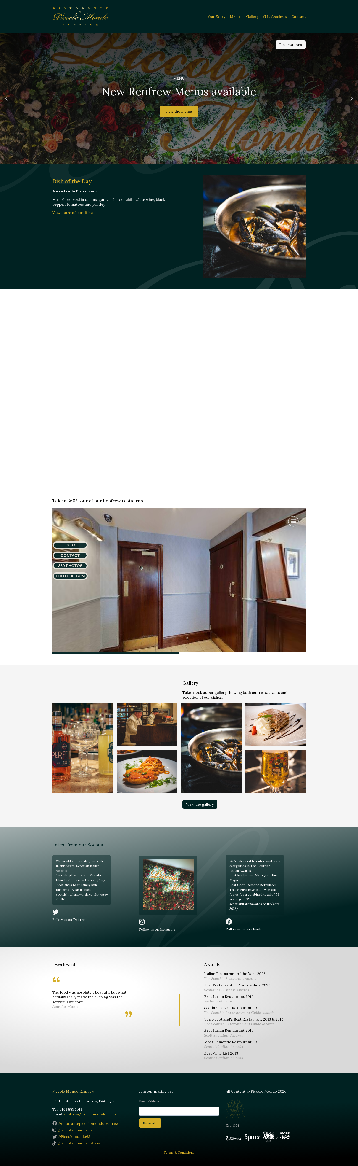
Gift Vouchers (275, 16)
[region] (179, 98)
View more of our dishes (73, 212)
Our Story (216, 16)
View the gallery (200, 804)
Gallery (252, 16)
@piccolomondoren (72, 1130)
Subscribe (150, 1123)
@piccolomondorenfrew (76, 1143)
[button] (7, 98)
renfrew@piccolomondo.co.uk (90, 1114)
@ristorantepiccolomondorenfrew (85, 1123)
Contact (298, 16)
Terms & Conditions (179, 1152)
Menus (236, 16)
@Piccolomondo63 (71, 1136)
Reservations (290, 44)
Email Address (150, 1101)
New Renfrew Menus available (179, 91)
